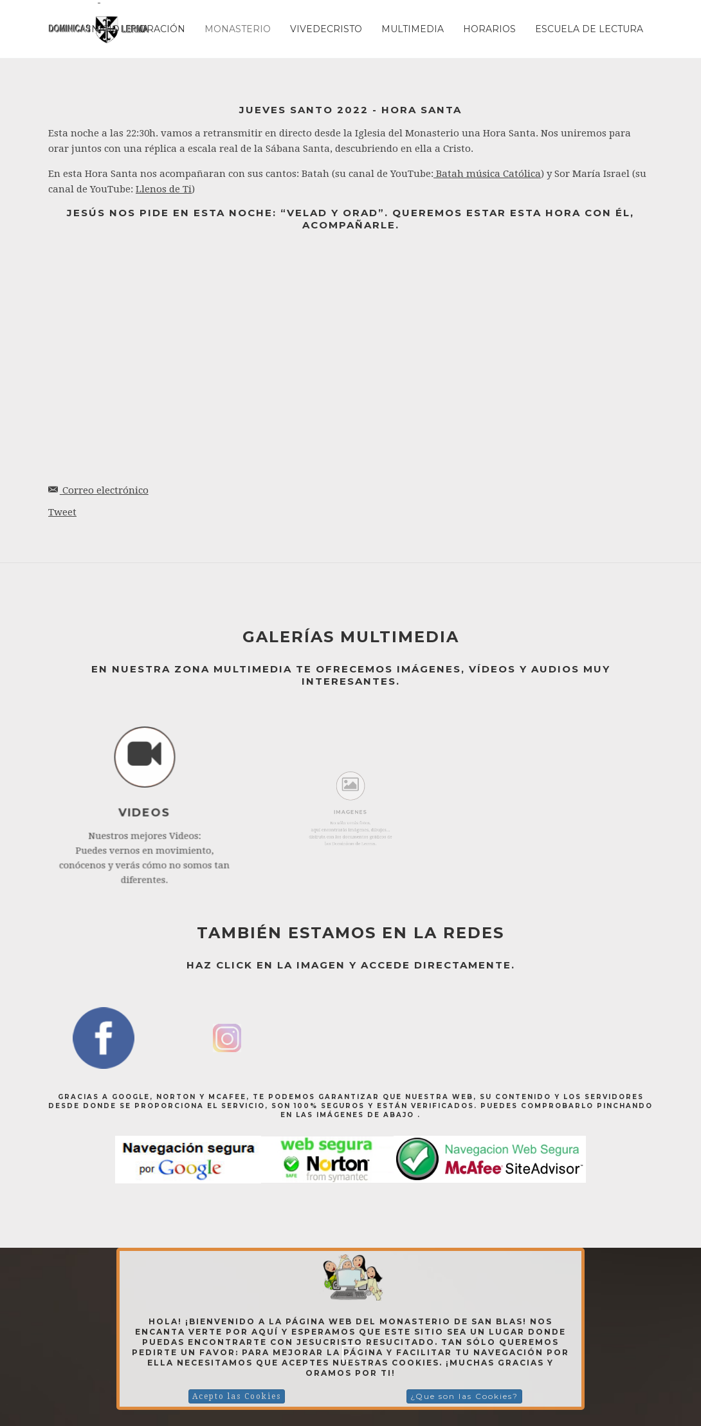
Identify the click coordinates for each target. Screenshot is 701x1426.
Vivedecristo (326, 29)
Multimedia (412, 29)
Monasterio (238, 29)
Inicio (104, 29)
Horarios (489, 29)
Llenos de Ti (164, 189)
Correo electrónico (98, 490)
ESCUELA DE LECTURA (589, 29)
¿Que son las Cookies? (464, 1396)
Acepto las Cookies (236, 1396)
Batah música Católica (487, 174)
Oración (162, 29)
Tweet (62, 512)
